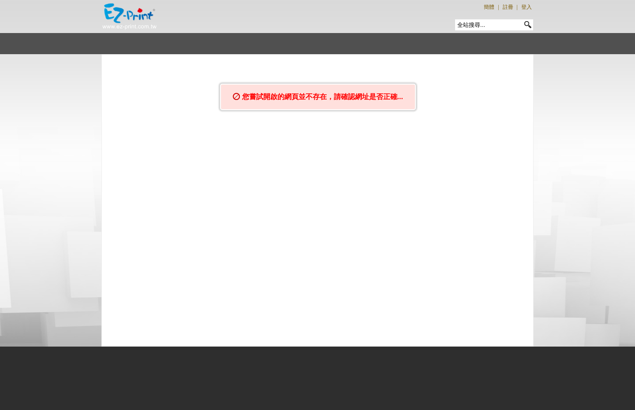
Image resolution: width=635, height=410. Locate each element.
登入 (526, 7)
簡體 (489, 7)
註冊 (508, 7)
